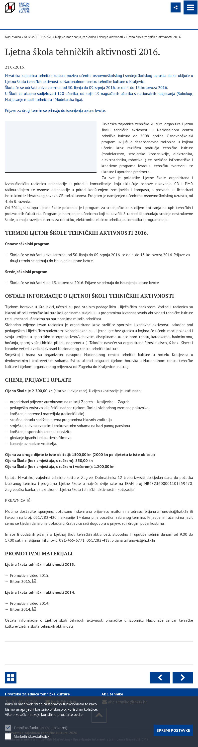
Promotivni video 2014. (29, 603)
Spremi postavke (173, 730)
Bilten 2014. (20, 609)
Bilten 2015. (20, 581)
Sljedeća (183, 677)
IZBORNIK (191, 7)
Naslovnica (13, 37)
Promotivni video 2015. (29, 575)
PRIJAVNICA (15, 500)
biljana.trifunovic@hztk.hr (167, 511)
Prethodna (160, 677)
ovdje (78, 714)
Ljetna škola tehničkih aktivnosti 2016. (154, 37)
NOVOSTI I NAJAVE (38, 37)
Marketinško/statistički (32, 736)
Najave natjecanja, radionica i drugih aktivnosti (89, 37)
